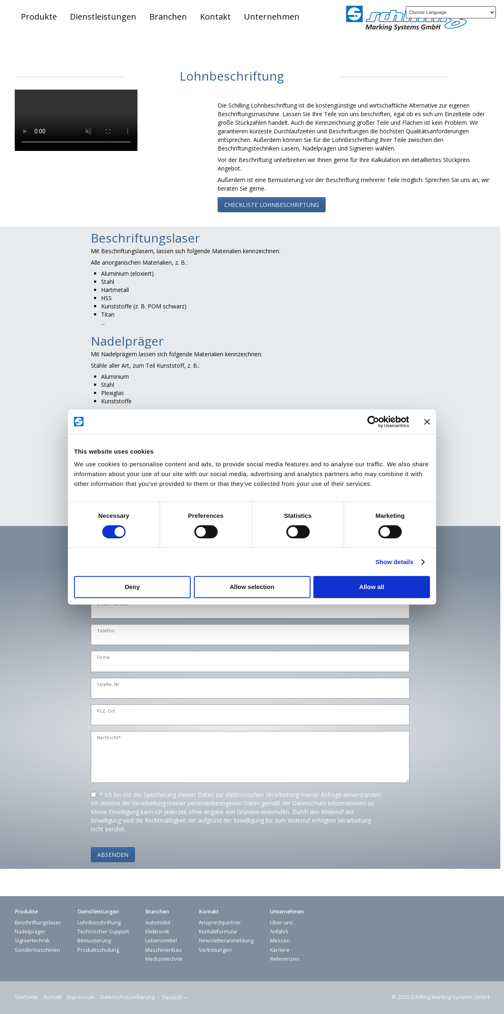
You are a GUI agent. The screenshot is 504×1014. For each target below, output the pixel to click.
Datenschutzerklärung (127, 997)
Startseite (26, 997)
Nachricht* (109, 737)
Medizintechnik (163, 959)
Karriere (280, 950)
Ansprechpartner (220, 922)
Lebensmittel (161, 940)
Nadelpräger (30, 931)
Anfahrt (279, 931)
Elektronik (157, 931)
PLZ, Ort (106, 711)
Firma (103, 657)
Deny (132, 586)
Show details (395, 561)
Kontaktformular (218, 931)
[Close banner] (427, 422)
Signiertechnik (32, 940)
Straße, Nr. (109, 684)
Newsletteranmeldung (226, 940)
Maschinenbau (163, 950)
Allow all (371, 586)
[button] (272, 204)
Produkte (39, 16)
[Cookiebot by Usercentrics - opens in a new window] (373, 422)
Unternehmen (271, 16)
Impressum (81, 997)
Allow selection (252, 586)
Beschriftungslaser (38, 922)
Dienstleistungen (103, 16)
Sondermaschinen (37, 950)
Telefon (106, 631)
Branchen (168, 16)
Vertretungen (215, 950)
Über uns (281, 922)
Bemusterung (94, 940)
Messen (280, 940)
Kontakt (215, 16)
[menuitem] (39, 17)
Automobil (157, 922)
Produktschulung (98, 950)
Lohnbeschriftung (99, 922)
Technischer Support (103, 931)
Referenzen (284, 959)
